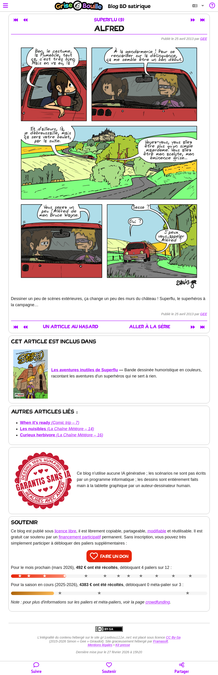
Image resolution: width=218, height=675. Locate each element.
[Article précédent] (25, 20)
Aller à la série (149, 327)
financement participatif (80, 537)
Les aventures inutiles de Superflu (84, 370)
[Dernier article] (202, 20)
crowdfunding (157, 602)
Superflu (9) (109, 20)
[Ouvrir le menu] (5, 6)
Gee (203, 39)
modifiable (157, 531)
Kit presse (123, 645)
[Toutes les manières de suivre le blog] (36, 668)
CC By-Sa (173, 638)
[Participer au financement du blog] (109, 668)
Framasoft (160, 642)
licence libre (65, 531)
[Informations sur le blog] (212, 6)
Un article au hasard (70, 327)
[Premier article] (15, 20)
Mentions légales (100, 645)
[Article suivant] (192, 20)
